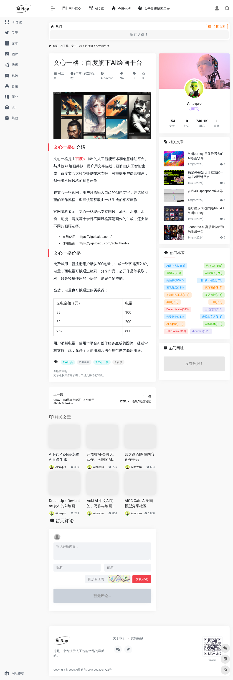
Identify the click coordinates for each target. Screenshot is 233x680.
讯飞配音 (175, 287)
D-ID (216, 302)
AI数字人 (175, 265)
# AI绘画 (84, 362)
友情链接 (137, 638)
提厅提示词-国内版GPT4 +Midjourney (206, 210)
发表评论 (141, 579)
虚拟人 (173, 273)
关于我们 (119, 638)
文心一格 (62, 147)
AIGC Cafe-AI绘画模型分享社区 (139, 503)
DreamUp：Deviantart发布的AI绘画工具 (64, 504)
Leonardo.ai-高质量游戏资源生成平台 (206, 229)
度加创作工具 (177, 294)
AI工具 (64, 46)
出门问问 (213, 309)
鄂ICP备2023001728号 (98, 669)
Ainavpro (60, 467)
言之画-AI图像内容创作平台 (139, 457)
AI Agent (174, 324)
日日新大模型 (210, 280)
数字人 (214, 265)
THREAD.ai (176, 331)
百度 (79, 159)
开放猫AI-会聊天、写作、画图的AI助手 (101, 457)
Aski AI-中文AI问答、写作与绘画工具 (101, 504)
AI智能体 (213, 324)
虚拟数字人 (212, 316)
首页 (55, 46)
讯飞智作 (213, 287)
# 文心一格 (102, 362)
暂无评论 (65, 520)
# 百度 (118, 362)
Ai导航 (80, 669)
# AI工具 (68, 362)
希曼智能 (175, 316)
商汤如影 (213, 294)
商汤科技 (175, 280)
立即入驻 (217, 26)
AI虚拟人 (213, 273)
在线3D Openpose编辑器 (205, 191)
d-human (201, 331)
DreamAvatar (177, 309)
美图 (172, 302)
